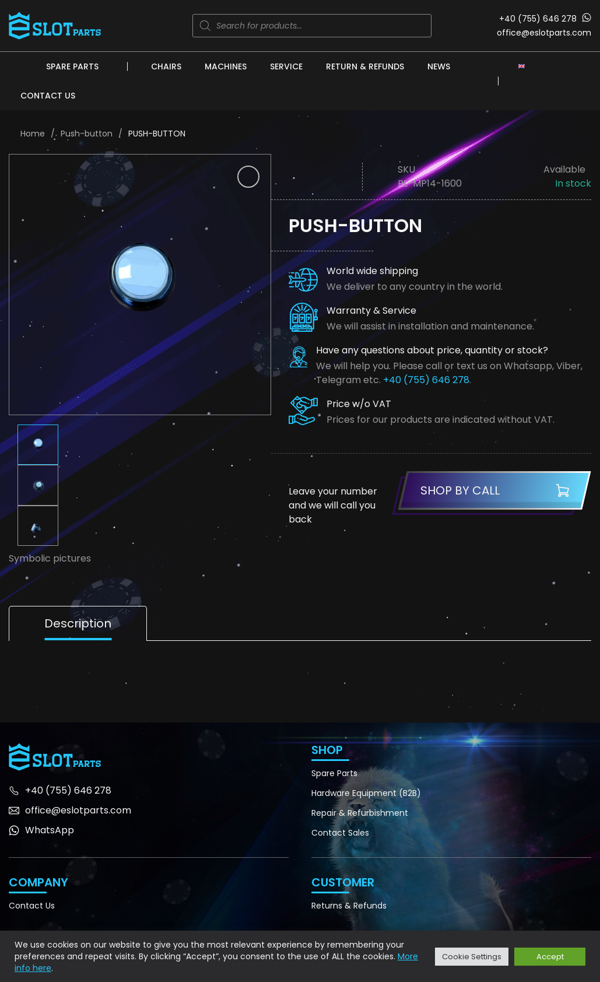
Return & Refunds (365, 66)
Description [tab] (77, 623)
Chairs (166, 66)
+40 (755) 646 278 (538, 18)
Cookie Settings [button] (471, 956)
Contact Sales (340, 833)
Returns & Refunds (349, 905)
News (438, 66)
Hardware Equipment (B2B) (366, 793)
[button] (248, 177)
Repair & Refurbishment (359, 813)
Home (32, 133)
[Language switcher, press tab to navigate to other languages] (522, 66)
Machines (226, 66)
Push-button (87, 133)
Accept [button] (550, 956)
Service (286, 66)
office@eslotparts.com (544, 32)
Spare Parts (72, 66)
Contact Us (47, 95)
